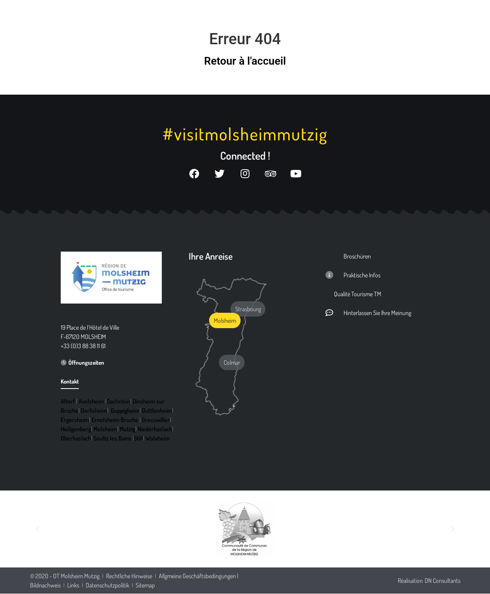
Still (138, 438)
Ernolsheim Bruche (114, 420)
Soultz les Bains (112, 438)
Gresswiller (156, 420)
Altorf (68, 401)
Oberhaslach (76, 438)
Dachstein (118, 401)
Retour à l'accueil (245, 61)
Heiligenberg (76, 429)
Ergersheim (75, 420)
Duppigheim (125, 411)
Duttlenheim (157, 411)
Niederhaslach (155, 429)
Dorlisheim (94, 411)
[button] (38, 529)
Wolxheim (157, 438)
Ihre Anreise (211, 256)
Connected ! (245, 155)
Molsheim (105, 429)
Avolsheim (91, 401)
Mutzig (127, 429)
